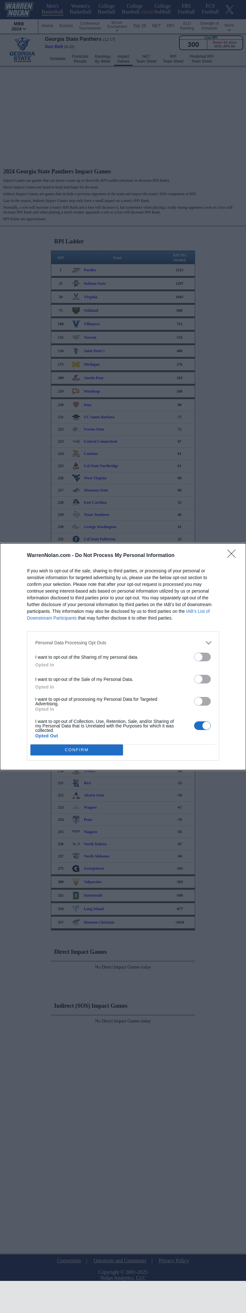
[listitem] (123, 642)
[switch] (202, 656)
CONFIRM (77, 749)
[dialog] (123, 656)
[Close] (233, 555)
